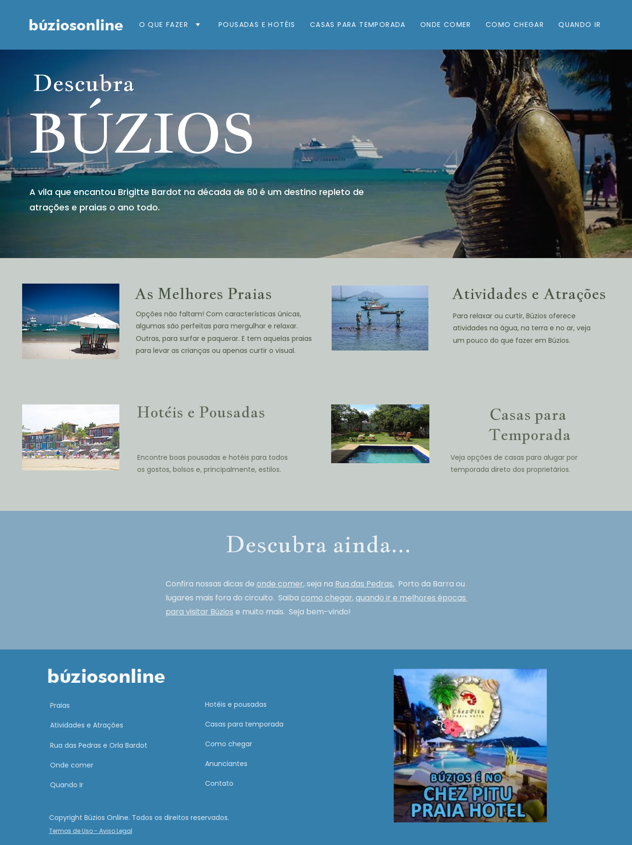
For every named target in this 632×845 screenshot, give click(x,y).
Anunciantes (226, 763)
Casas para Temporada (358, 24)
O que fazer (163, 24)
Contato (219, 783)
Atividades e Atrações (528, 293)
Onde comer (445, 24)
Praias (60, 705)
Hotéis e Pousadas (201, 412)
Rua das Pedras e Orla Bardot (98, 745)
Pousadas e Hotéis (257, 24)
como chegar (326, 597)
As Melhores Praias (203, 293)
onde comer (280, 583)
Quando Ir (66, 785)
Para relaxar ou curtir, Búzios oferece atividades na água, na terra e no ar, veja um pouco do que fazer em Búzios (523, 328)
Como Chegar (515, 24)
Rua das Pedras (364, 583)
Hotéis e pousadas (236, 704)
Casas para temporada (244, 724)
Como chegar (228, 744)
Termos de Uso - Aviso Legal (90, 831)
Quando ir (579, 24)
